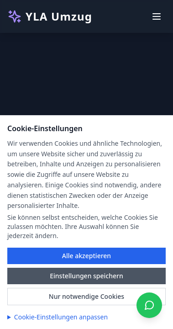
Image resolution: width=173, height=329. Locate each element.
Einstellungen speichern (86, 275)
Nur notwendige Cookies (86, 296)
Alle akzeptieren (86, 255)
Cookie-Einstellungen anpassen (61, 317)
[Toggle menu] (156, 16)
